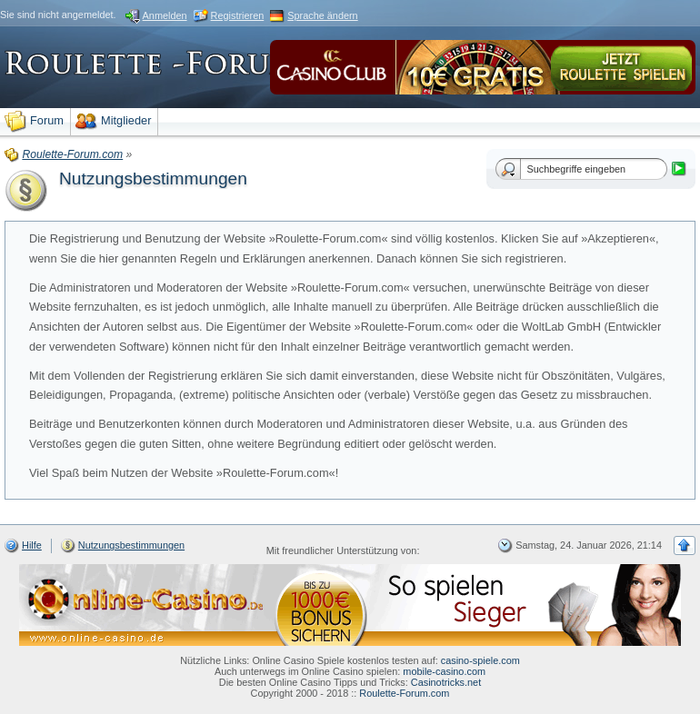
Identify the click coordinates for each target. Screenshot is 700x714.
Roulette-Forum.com (404, 693)
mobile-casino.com (444, 671)
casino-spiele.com (480, 660)
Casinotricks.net (446, 682)
